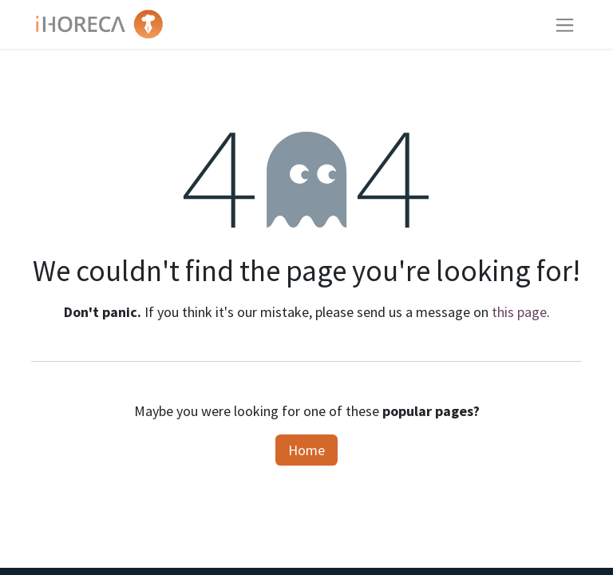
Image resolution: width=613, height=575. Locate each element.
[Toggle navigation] (565, 24)
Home (306, 450)
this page (519, 312)
